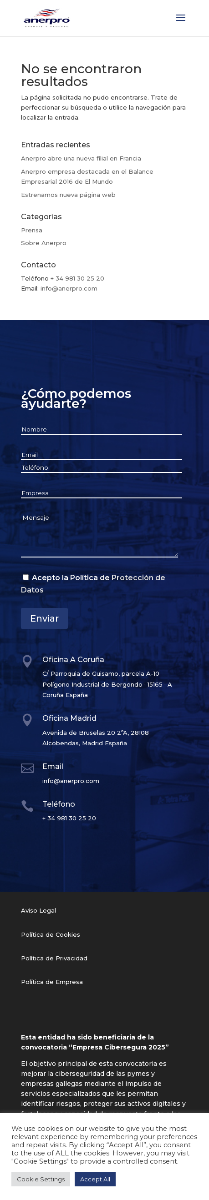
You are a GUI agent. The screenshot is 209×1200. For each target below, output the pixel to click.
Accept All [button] (95, 1179)
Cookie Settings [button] (41, 1179)
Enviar (44, 618)
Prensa (31, 230)
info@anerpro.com (69, 288)
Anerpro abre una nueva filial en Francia (81, 158)
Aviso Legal (38, 910)
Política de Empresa (52, 981)
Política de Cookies (50, 934)
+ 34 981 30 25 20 (77, 278)
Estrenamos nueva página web (68, 194)
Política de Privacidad (54, 958)
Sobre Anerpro (43, 242)
